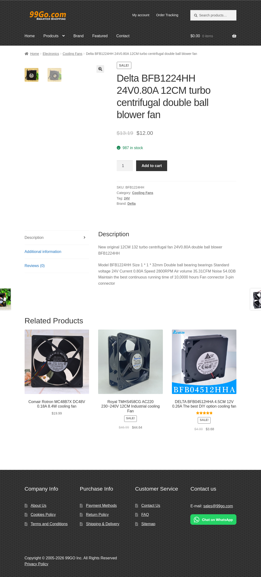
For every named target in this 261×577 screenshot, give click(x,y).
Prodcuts (51, 36)
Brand (78, 36)
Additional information (43, 252)
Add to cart (152, 166)
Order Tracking (167, 15)
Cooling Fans (72, 54)
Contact (122, 36)
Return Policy (97, 515)
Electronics (51, 54)
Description (34, 238)
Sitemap (148, 524)
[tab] (57, 238)
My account (140, 15)
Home (30, 36)
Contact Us (150, 506)
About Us (39, 506)
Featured (100, 36)
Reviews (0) (35, 266)
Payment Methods (101, 506)
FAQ (145, 515)
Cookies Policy (43, 515)
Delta (132, 203)
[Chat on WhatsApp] (213, 519)
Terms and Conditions (49, 524)
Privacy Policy (36, 564)
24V (127, 198)
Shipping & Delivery (102, 524)
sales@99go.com (218, 506)
